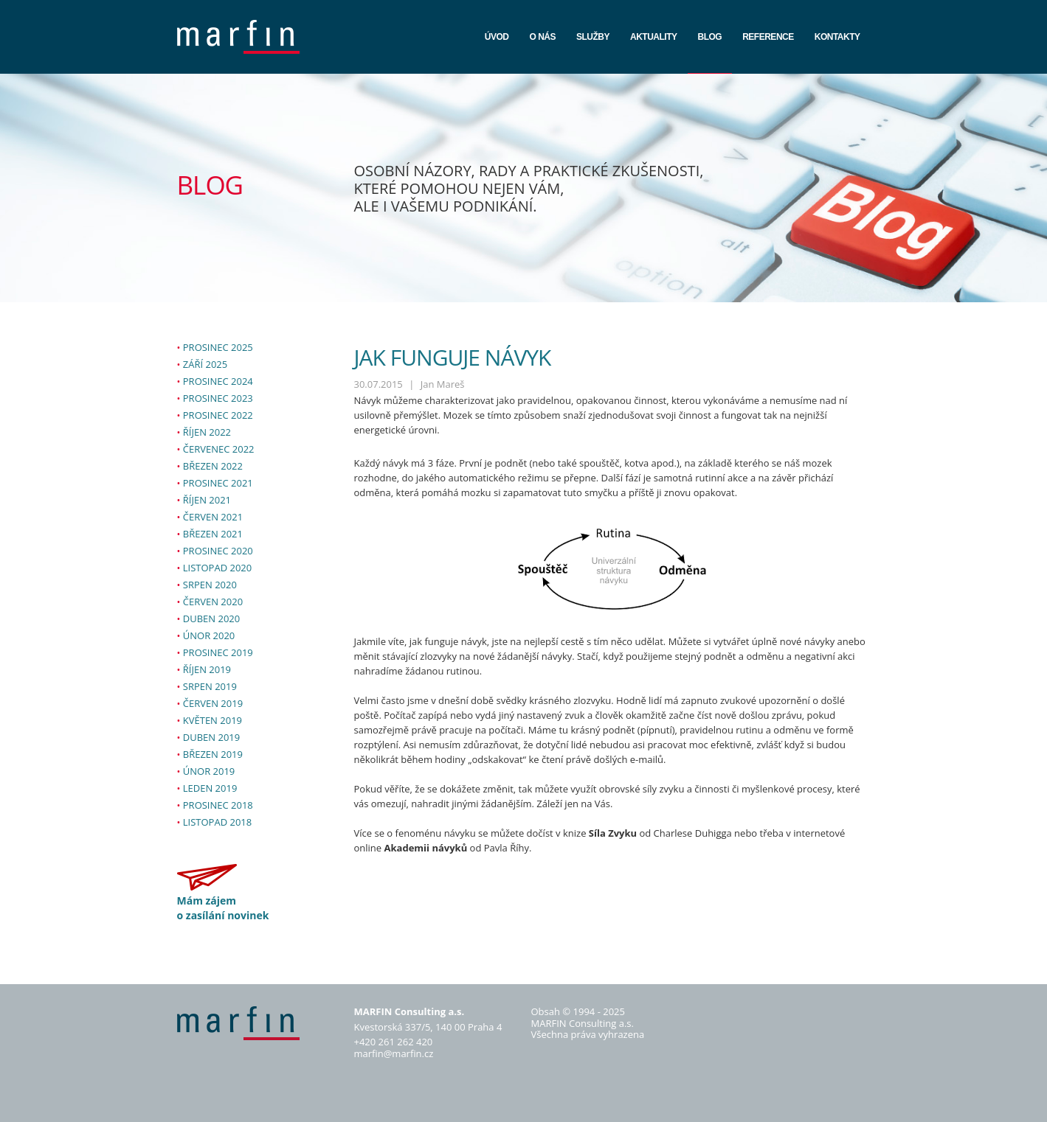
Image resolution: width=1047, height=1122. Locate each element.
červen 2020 (213, 601)
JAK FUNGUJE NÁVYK (452, 357)
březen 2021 (213, 533)
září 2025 (205, 364)
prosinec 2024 (218, 381)
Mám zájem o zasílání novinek (223, 907)
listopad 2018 (217, 822)
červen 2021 (213, 516)
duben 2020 (211, 618)
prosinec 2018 (218, 805)
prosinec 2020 (218, 550)
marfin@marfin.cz (394, 1053)
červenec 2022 (219, 449)
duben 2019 (211, 737)
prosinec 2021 (218, 482)
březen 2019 (213, 754)
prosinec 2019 (218, 652)
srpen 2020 (210, 584)
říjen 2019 (207, 669)
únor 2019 (209, 771)
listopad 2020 (217, 567)
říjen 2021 (207, 499)
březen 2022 (213, 466)
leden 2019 (210, 788)
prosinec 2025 (218, 347)
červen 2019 (213, 703)
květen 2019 (212, 720)
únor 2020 (209, 635)
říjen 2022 (207, 432)
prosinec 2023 (218, 398)
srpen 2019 (210, 686)
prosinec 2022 (218, 415)
